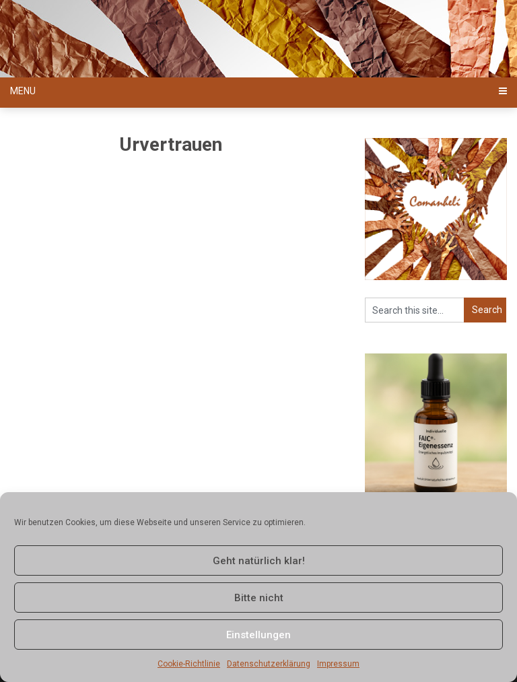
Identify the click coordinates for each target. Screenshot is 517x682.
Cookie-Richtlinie (189, 664)
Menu (23, 91)
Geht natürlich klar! (259, 561)
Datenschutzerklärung (268, 664)
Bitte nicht (258, 598)
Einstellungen (258, 635)
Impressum (338, 664)
